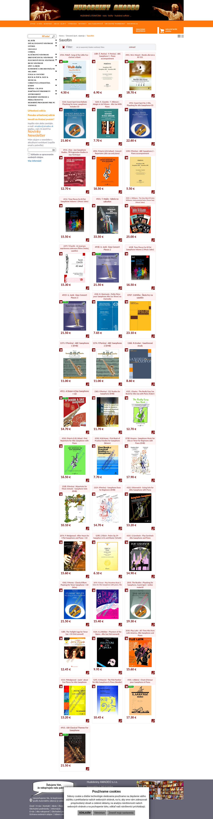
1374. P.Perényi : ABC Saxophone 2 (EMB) (107, 344)
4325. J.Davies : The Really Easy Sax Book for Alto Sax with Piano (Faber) (140, 392)
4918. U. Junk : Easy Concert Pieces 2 (107, 248)
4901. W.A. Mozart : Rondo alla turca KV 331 (140, 56)
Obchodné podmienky (115, 24)
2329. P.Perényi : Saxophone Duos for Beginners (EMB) (107, 488)
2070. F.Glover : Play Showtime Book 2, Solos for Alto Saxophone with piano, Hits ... (107, 585)
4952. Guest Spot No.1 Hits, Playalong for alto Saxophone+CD (140, 104)
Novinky (82, 24)
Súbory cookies (61, 814)
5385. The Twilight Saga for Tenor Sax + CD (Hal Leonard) (74, 633)
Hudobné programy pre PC (41, 103)
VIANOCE (32, 105)
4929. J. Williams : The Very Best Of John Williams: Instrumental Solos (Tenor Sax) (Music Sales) (140, 200)
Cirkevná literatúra (39, 83)
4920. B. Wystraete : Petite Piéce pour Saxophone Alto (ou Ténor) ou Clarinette (107, 296)
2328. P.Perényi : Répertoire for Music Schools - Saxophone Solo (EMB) (74, 488)
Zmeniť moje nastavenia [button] (121, 812)
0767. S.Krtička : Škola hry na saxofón (140, 296)
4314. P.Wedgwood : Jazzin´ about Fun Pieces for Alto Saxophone (74, 681)
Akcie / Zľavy (60, 24)
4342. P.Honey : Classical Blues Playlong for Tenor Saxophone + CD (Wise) (74, 584)
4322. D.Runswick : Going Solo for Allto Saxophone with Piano (140, 488)
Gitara (31, 46)
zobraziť (132, 47)
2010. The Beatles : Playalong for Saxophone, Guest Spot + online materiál (140, 584)
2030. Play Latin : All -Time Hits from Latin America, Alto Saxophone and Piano (140, 633)
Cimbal (31, 52)
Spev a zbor (34, 66)
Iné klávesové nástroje (40, 43)
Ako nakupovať (95, 24)
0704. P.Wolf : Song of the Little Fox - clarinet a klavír (74, 56)
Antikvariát (34, 94)
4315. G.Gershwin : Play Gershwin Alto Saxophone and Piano (140, 537)
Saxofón (90, 36)
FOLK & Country (36, 74)
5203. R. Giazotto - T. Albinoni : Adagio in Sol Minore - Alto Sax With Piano (107, 104)
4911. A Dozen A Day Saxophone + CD (74, 392)
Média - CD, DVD (35, 88)
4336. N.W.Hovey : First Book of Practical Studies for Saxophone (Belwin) (107, 440)
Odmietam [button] (99, 812)
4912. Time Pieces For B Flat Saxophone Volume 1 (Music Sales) (74, 200)
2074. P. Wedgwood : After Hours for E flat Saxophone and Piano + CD (74, 537)
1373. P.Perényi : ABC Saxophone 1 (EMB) (74, 344)
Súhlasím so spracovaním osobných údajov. (41, 156)
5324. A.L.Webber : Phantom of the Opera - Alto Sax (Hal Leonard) (107, 633)
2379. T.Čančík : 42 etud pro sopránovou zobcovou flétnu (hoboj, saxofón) (74, 248)
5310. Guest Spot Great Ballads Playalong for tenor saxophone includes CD (74, 104)
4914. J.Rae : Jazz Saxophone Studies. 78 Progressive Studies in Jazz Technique (74, 152)
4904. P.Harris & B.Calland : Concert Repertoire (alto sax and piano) (107, 152)
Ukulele (32, 49)
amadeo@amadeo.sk (43, 126)
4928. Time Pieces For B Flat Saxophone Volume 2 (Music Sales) (140, 248)
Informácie (132, 24)
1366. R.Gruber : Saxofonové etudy (140, 344)
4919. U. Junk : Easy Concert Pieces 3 (74, 296)
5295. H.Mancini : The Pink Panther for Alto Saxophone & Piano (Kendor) (107, 681)
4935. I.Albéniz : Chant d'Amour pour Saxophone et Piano (140, 681)
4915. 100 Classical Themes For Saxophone (74, 729)
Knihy (31, 86)
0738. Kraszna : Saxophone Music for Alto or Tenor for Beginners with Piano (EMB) (140, 440)
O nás (39, 24)
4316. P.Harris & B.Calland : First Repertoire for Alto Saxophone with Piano (75, 440)
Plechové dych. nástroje (41, 60)
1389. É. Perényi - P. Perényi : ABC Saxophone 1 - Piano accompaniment (107, 56)
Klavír (31, 41)
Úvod (32, 24)
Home (61, 36)
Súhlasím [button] (85, 812)
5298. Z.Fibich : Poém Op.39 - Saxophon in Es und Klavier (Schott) (107, 537)
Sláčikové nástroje (38, 55)
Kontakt (48, 24)
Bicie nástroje (35, 63)
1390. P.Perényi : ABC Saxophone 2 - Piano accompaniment (140, 152)
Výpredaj (72, 24)
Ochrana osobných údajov (41, 814)
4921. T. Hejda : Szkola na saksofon (107, 200)
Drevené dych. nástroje (40, 57)
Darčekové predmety (39, 91)
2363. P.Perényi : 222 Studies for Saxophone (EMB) (107, 392)
